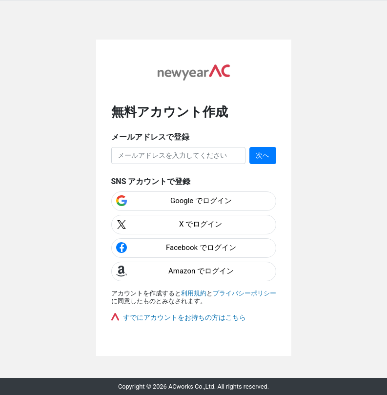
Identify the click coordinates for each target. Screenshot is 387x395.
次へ (262, 155)
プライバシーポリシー (244, 293)
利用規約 (193, 293)
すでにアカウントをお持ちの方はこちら (184, 317)
